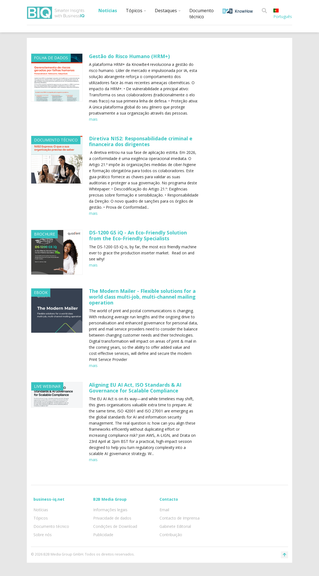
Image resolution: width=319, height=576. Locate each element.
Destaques (168, 10)
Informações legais (110, 509)
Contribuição (171, 534)
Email (164, 509)
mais (93, 119)
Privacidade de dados (112, 518)
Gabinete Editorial (175, 526)
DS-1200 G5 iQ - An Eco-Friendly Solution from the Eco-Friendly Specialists (138, 235)
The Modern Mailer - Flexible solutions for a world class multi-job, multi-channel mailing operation (142, 297)
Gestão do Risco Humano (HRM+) (129, 56)
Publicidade (103, 534)
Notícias (107, 10)
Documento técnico (201, 13)
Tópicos (136, 10)
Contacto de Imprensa (180, 518)
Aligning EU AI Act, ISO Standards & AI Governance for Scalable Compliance (135, 387)
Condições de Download (115, 526)
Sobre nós (42, 534)
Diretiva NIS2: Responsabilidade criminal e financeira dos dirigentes (140, 141)
